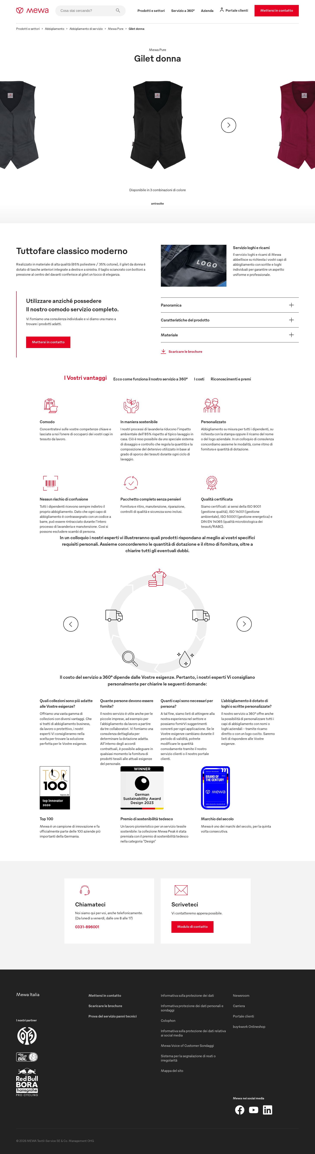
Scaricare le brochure (180, 351)
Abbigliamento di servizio (86, 28)
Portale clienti (243, 1016)
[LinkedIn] (267, 1110)
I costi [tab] (199, 378)
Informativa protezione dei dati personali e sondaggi (192, 1008)
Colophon (168, 1020)
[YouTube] (254, 1110)
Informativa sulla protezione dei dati (187, 995)
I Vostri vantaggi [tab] (85, 377)
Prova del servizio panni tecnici (113, 1016)
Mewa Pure (115, 28)
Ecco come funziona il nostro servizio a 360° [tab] (150, 378)
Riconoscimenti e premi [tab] (231, 378)
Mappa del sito (172, 1070)
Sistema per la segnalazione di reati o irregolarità (188, 1058)
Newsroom (241, 995)
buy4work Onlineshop (249, 1026)
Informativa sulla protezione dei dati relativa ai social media (193, 1033)
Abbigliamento (54, 28)
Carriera (239, 1006)
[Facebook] (240, 1110)
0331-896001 (87, 926)
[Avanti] (228, 125)
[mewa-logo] (32, 10)
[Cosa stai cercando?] (90, 10)
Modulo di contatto (192, 926)
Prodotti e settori (28, 28)
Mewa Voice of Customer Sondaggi (187, 1045)
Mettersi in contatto (276, 10)
